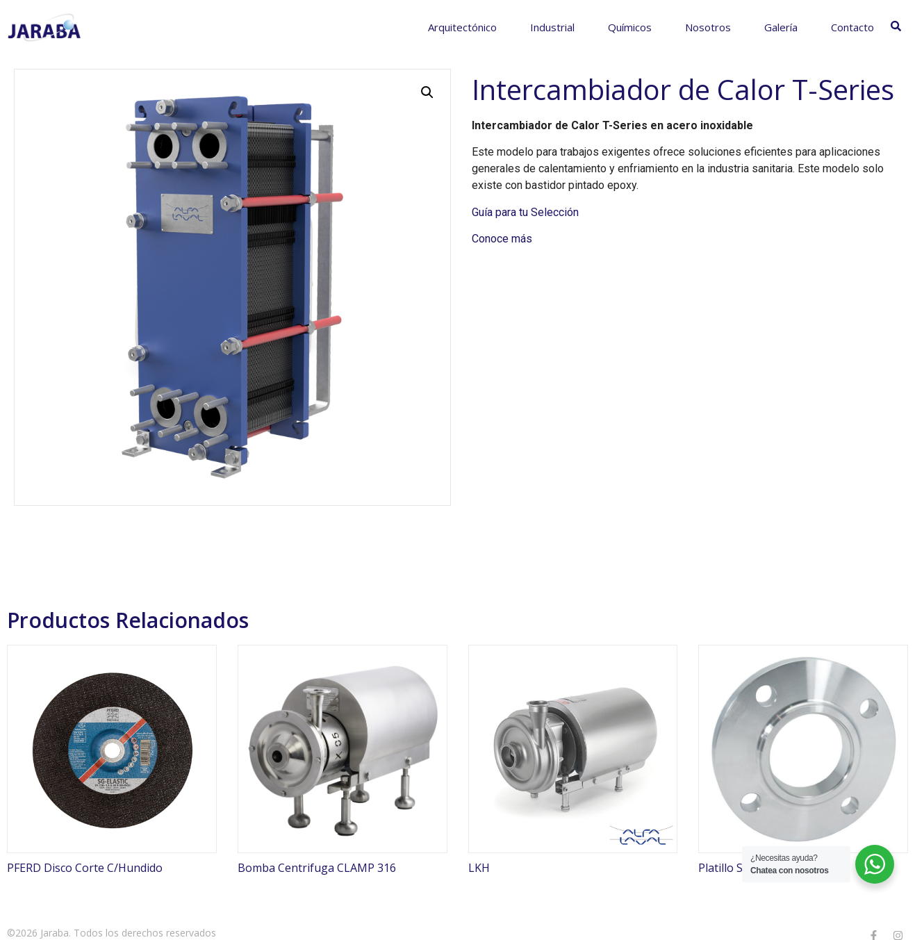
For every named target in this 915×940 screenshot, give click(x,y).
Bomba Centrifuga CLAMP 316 (317, 867)
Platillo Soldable (739, 867)
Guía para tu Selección (525, 212)
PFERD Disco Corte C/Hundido (85, 867)
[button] (427, 92)
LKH (479, 867)
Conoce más (502, 238)
